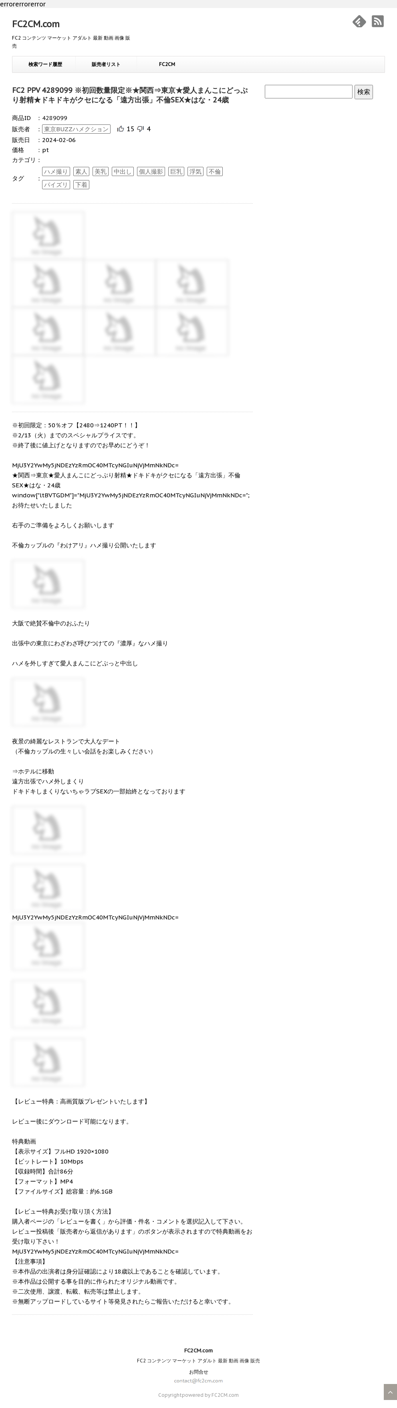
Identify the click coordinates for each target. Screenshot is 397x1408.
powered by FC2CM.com (210, 1395)
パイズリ (56, 184)
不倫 (215, 171)
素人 (81, 171)
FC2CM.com (36, 24)
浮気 (195, 171)
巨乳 (176, 171)
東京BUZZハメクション (76, 129)
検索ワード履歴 (45, 64)
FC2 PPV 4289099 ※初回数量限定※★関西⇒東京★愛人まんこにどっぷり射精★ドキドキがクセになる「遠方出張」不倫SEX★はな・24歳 (130, 95)
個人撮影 (151, 171)
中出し (123, 171)
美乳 (101, 171)
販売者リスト (106, 64)
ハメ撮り (56, 171)
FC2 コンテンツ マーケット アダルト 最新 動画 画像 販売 (198, 1361)
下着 (81, 184)
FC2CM (167, 64)
